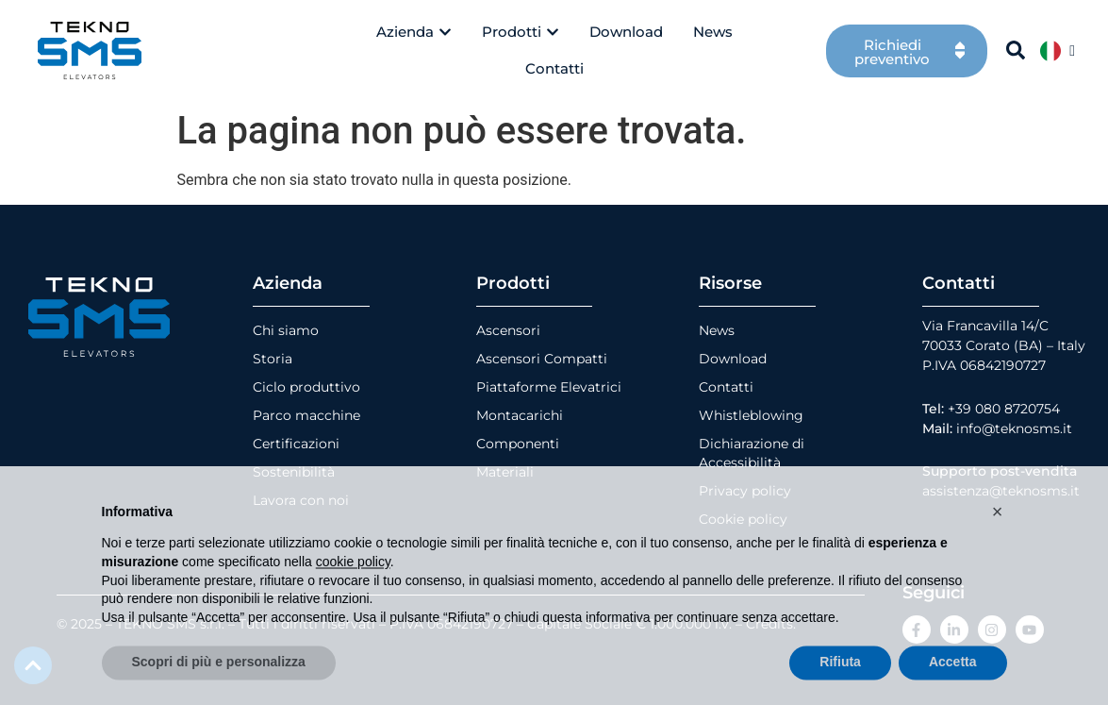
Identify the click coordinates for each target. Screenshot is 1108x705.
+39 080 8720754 (1004, 408)
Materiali (505, 471)
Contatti (726, 386)
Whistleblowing (751, 415)
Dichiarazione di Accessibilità (751, 453)
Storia (272, 358)
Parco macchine (306, 415)
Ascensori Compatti (541, 358)
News (717, 330)
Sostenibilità (294, 471)
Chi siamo (286, 330)
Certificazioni (296, 443)
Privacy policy (745, 490)
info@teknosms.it (1014, 428)
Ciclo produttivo (306, 386)
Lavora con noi (301, 500)
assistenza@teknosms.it (1001, 490)
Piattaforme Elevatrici (548, 386)
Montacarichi (519, 415)
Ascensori (508, 330)
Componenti (517, 443)
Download (733, 358)
